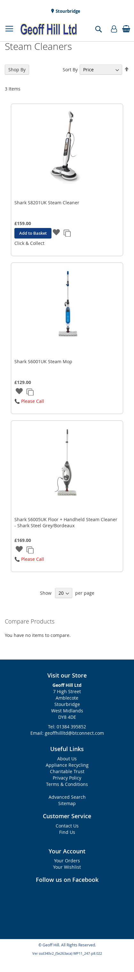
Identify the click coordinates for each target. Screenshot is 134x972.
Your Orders (67, 861)
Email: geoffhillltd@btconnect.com (67, 733)
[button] (56, 233)
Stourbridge (67, 11)
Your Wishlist (67, 867)
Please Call (32, 401)
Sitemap (67, 803)
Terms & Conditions (67, 784)
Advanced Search (67, 797)
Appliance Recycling (67, 765)
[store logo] (49, 29)
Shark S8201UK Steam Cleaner (46, 203)
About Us (67, 759)
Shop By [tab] (17, 70)
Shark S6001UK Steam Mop (43, 361)
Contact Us (67, 826)
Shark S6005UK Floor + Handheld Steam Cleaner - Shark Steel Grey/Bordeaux (65, 522)
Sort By (70, 70)
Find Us (67, 832)
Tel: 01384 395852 (67, 727)
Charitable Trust (67, 771)
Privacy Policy (67, 778)
